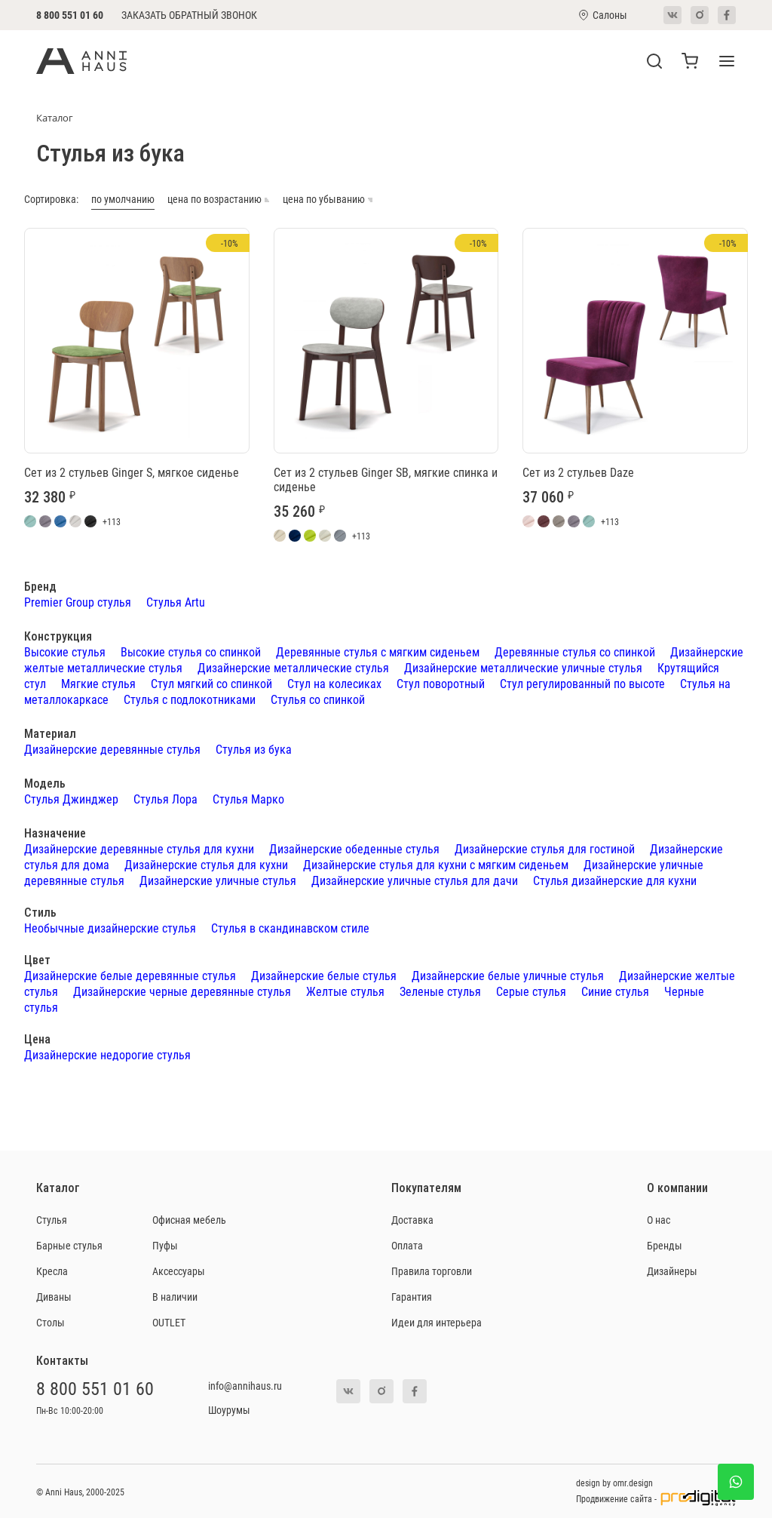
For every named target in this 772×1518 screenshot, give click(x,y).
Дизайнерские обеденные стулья (354, 848)
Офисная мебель (189, 1219)
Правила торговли (431, 1271)
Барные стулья (69, 1245)
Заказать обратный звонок (189, 15)
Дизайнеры (672, 1271)
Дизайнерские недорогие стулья (107, 1054)
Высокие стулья (65, 651)
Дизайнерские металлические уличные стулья (523, 667)
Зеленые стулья (440, 991)
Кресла (52, 1271)
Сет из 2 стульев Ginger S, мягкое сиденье (131, 472)
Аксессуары (178, 1271)
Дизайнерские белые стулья (324, 975)
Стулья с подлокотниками (190, 699)
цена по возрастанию (218, 199)
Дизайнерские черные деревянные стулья (182, 991)
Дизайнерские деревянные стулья (112, 749)
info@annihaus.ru (245, 1385)
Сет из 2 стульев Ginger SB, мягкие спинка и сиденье (386, 479)
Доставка (412, 1219)
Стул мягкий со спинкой (211, 683)
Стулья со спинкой (318, 699)
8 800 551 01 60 (69, 15)
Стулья (51, 1219)
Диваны (54, 1296)
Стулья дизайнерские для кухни (615, 880)
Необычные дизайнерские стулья (110, 928)
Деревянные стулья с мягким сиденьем (377, 651)
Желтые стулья (345, 991)
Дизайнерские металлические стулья (293, 667)
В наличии (175, 1296)
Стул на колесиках (334, 683)
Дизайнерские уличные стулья (217, 880)
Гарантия (411, 1296)
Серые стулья (531, 991)
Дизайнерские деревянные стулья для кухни (139, 848)
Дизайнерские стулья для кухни (206, 864)
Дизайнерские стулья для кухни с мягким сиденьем (435, 864)
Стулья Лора (165, 799)
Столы (50, 1322)
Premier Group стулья (77, 602)
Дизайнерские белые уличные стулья (508, 975)
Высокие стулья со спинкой (191, 651)
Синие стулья (615, 991)
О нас (658, 1219)
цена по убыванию (328, 199)
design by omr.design (614, 1483)
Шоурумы (229, 1410)
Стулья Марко (248, 799)
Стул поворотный (441, 683)
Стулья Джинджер (71, 799)
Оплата (407, 1245)
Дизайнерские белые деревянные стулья (130, 975)
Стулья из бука (254, 749)
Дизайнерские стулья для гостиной (545, 848)
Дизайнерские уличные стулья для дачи (414, 880)
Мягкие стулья (98, 683)
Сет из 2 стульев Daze (578, 472)
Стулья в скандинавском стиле (290, 928)
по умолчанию (123, 199)
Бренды (664, 1245)
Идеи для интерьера (436, 1322)
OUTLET (168, 1322)
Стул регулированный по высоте (582, 683)
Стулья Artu (175, 602)
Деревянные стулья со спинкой (575, 651)
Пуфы (165, 1245)
